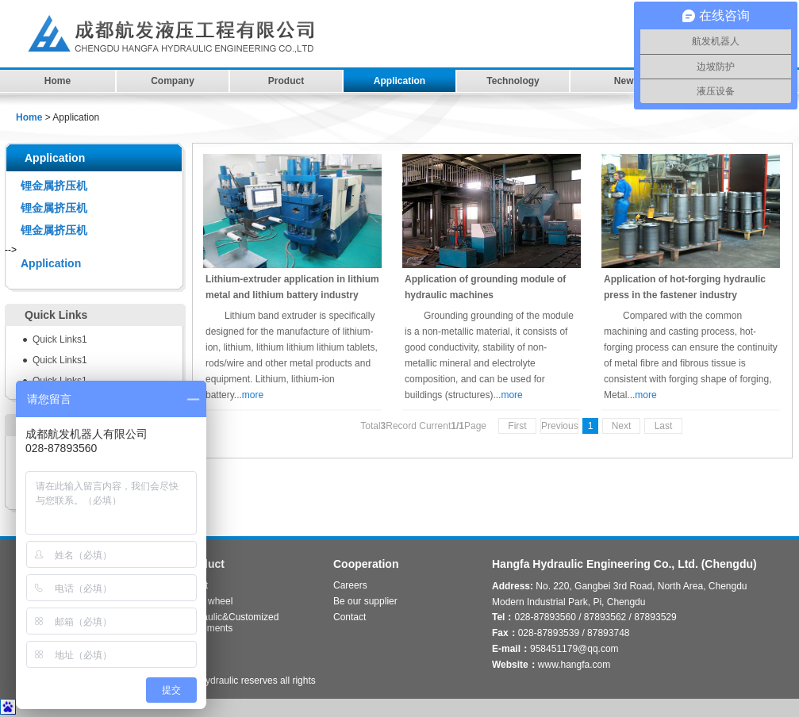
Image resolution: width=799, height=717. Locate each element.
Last (664, 425)
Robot (195, 585)
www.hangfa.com (574, 664)
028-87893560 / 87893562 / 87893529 (595, 617)
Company (172, 80)
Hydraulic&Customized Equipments (230, 619)
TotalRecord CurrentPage (423, 425)
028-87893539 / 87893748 (574, 632)
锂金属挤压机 (54, 185)
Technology (512, 80)
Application (399, 80)
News (626, 80)
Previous (559, 425)
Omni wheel (207, 601)
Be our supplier (365, 601)
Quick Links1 (60, 339)
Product (286, 80)
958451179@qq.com (574, 648)
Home (57, 80)
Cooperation (365, 564)
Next (622, 425)
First (517, 425)
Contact (349, 617)
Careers (350, 585)
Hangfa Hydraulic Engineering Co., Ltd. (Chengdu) (624, 564)
